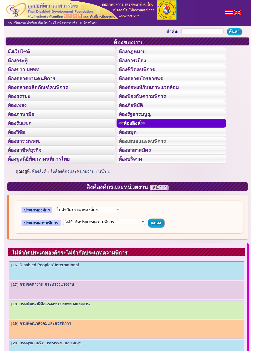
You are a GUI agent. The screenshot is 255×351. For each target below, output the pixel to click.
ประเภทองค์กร (37, 209)
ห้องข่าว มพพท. (24, 69)
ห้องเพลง (17, 105)
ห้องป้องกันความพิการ (142, 96)
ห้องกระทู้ (17, 60)
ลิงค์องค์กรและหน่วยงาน (72, 170)
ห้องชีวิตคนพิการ (136, 69)
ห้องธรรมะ (19, 96)
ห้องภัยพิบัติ (130, 105)
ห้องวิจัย (16, 132)
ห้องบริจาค (130, 158)
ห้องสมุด (127, 132)
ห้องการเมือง (132, 60)
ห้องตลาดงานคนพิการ (31, 78)
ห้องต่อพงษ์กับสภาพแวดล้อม (148, 87)
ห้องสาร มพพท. (24, 140)
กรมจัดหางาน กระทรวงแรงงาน (42, 284)
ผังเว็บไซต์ (19, 51)
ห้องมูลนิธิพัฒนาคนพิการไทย (39, 158)
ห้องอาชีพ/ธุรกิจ (24, 149)
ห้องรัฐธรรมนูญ (134, 114)
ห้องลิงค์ (132, 123)
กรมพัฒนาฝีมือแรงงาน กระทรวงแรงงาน (50, 303)
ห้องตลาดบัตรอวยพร (140, 78)
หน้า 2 (104, 170)
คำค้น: (172, 31)
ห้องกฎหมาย (131, 51)
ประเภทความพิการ (41, 222)
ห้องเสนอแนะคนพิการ (142, 140)
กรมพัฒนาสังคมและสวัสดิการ (41, 323)
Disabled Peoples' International (45, 264)
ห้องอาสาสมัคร (134, 149)
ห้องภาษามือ (21, 114)
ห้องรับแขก (19, 123)
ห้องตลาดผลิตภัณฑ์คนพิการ (38, 87)
